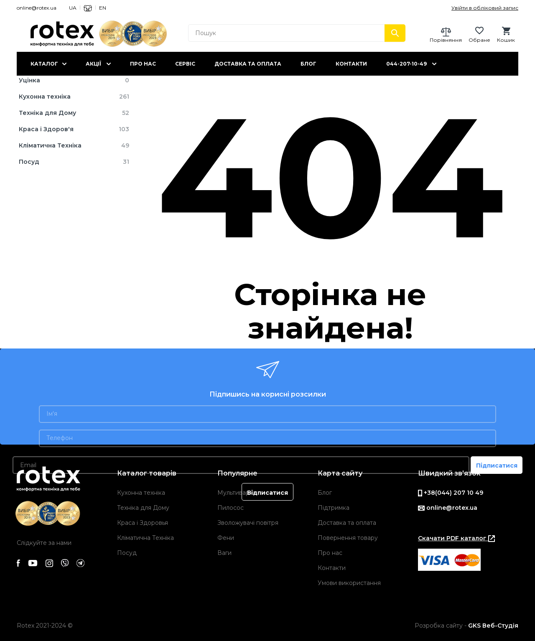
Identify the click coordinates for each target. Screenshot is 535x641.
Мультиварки (237, 492)
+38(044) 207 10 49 (450, 492)
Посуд (127, 553)
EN (102, 8)
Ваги (224, 553)
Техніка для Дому (143, 507)
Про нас (143, 64)
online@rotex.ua (36, 8)
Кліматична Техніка (145, 538)
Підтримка (333, 507)
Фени (225, 538)
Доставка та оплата (247, 64)
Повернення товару (348, 538)
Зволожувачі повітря (247, 523)
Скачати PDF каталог (456, 538)
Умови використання (349, 583)
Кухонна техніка (141, 492)
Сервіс (185, 64)
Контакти (351, 64)
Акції (93, 64)
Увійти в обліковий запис (484, 8)
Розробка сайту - (466, 625)
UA (72, 8)
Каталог (44, 64)
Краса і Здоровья (142, 523)
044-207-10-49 (406, 64)
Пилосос (230, 507)
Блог (308, 64)
